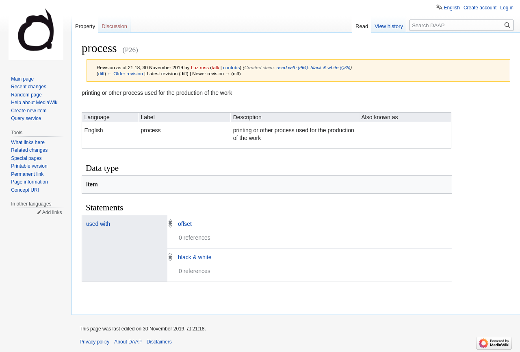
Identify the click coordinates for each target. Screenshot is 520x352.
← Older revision (125, 73)
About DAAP (127, 342)
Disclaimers (159, 342)
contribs (231, 67)
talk (215, 67)
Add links (52, 212)
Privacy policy (94, 342)
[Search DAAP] (462, 25)
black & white (194, 257)
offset (185, 224)
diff (101, 73)
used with (98, 224)
